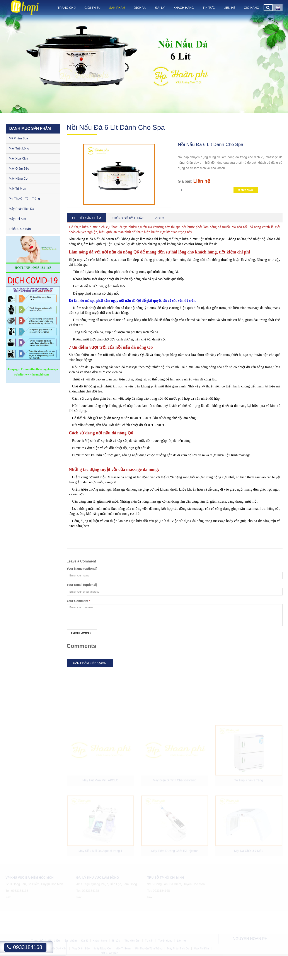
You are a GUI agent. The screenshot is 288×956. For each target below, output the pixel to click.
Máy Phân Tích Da (21, 208)
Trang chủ (67, 7)
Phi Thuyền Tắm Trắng (24, 198)
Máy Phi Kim (17, 218)
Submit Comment (82, 632)
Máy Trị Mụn (17, 188)
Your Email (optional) (82, 584)
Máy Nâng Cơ (18, 178)
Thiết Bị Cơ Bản (20, 229)
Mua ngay (245, 189)
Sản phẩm (117, 7)
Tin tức (209, 7)
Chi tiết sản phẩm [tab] (86, 218)
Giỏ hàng (251, 7)
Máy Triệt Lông (19, 148)
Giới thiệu (92, 7)
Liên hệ (229, 7)
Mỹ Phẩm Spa (18, 138)
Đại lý (160, 7)
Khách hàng (184, 7)
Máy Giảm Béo (19, 168)
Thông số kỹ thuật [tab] (128, 218)
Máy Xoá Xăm (18, 158)
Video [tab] (159, 218)
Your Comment (78, 601)
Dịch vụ (140, 7)
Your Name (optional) (82, 568)
